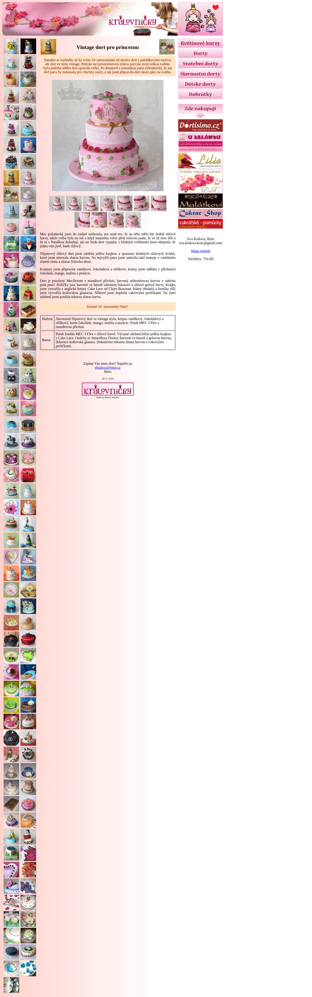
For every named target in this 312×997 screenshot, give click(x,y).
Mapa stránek (201, 251)
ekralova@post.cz (108, 367)
